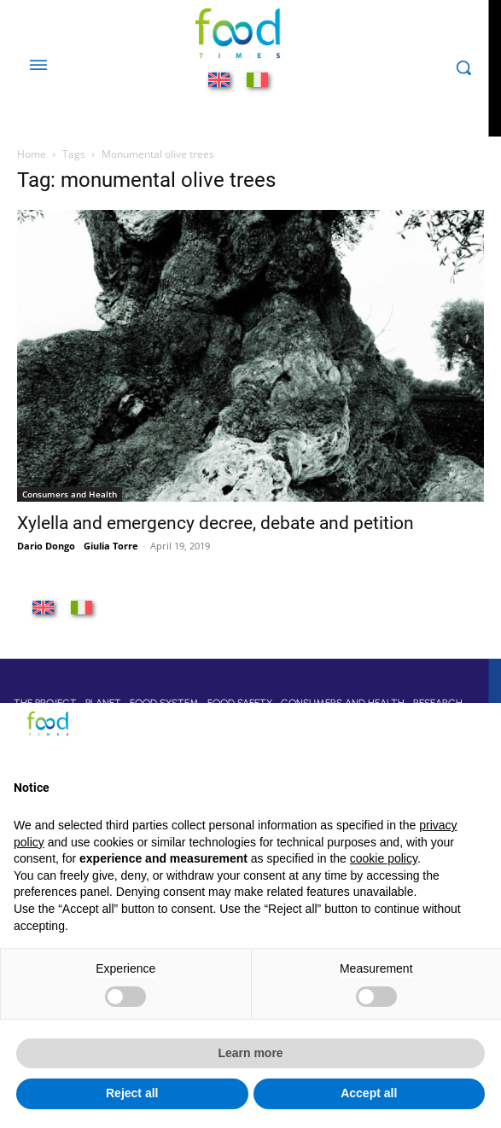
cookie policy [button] (383, 858)
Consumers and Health (69, 494)
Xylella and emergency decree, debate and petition (215, 523)
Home (31, 154)
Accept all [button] (369, 1093)
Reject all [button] (132, 1093)
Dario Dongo (46, 545)
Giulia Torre (111, 545)
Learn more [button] (250, 1053)
